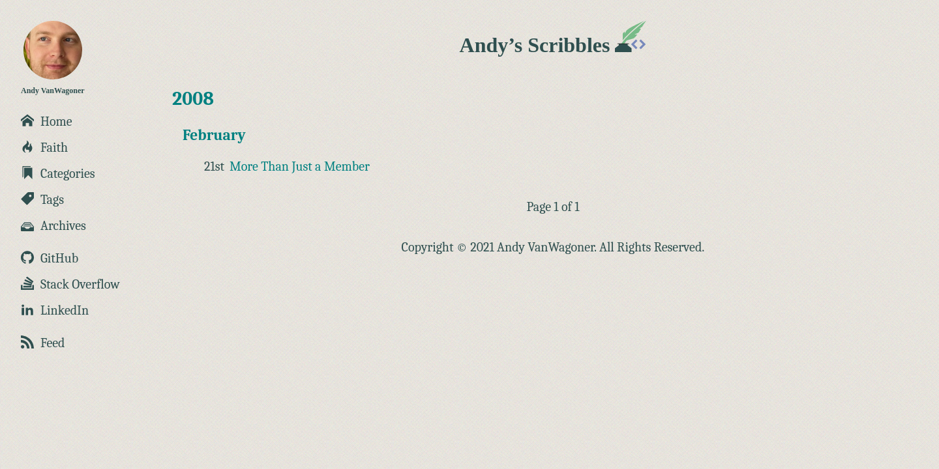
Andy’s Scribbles (553, 45)
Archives (53, 225)
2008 (193, 98)
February (214, 135)
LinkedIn (55, 310)
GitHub (49, 258)
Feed (43, 342)
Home (46, 121)
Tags (42, 199)
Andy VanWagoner (53, 58)
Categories (58, 173)
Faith (44, 147)
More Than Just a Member (300, 166)
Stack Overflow (70, 284)
